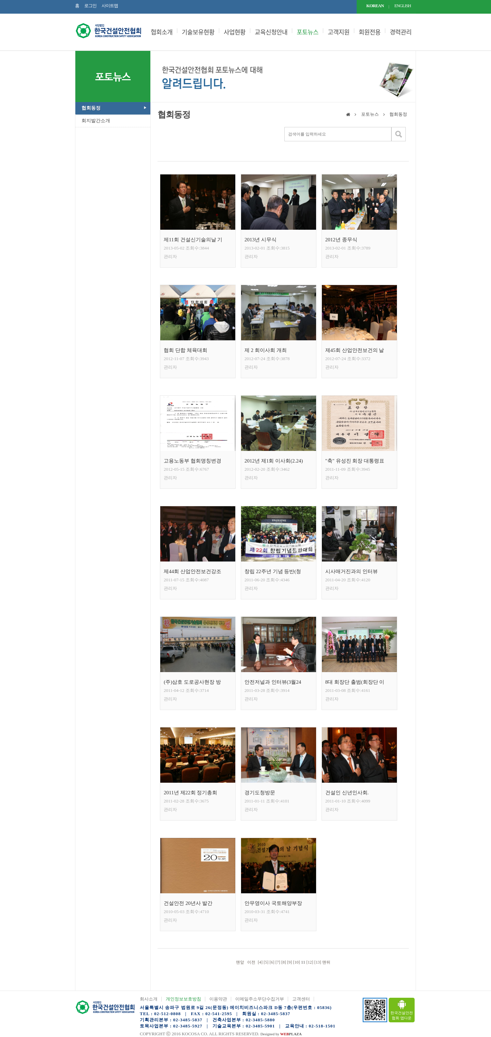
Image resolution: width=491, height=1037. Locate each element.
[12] (310, 962)
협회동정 (91, 108)
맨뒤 (326, 962)
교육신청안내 (271, 32)
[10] (296, 962)
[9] (289, 962)
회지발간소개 (95, 120)
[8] (283, 962)
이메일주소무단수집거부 (259, 999)
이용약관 (218, 999)
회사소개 (149, 999)
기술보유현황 (198, 32)
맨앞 (239, 962)
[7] (278, 962)
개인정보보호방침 (183, 999)
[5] (266, 962)
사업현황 (235, 32)
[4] (260, 962)
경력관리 (401, 32)
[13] (317, 962)
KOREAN (375, 5)
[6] (271, 962)
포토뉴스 (307, 32)
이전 (250, 962)
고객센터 (301, 999)
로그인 (90, 5)
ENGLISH (402, 5)
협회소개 (162, 32)
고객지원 (338, 32)
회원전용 (370, 32)
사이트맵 (110, 5)
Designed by (281, 1034)
